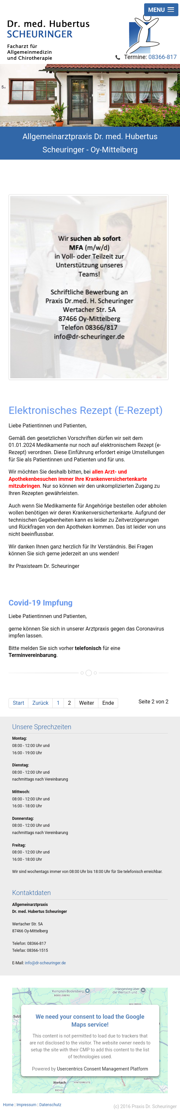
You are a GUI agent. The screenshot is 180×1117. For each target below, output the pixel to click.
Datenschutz (50, 1104)
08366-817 (162, 56)
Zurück (40, 703)
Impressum (26, 1104)
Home (8, 1104)
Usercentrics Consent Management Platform (102, 1068)
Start (18, 703)
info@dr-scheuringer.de (45, 963)
